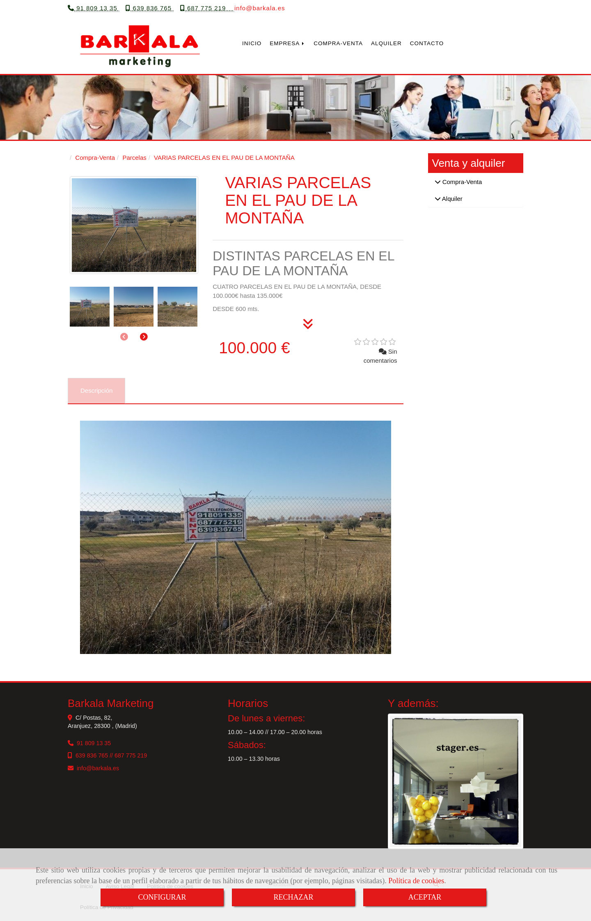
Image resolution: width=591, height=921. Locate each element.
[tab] (96, 391)
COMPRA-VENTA (338, 43)
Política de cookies (416, 881)
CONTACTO (427, 43)
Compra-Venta (461, 181)
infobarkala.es (259, 7)
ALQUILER (386, 43)
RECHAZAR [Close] (293, 897)
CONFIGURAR (162, 897)
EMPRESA (287, 43)
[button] (144, 337)
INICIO (251, 43)
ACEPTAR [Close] (425, 897)
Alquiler (452, 198)
